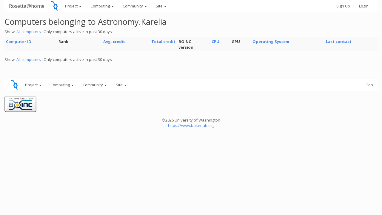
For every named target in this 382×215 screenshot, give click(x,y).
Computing (102, 6)
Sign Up (343, 6)
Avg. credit (114, 41)
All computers (28, 31)
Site (161, 6)
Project (73, 6)
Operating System (270, 41)
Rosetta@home (26, 5)
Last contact (339, 41)
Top (369, 84)
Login (364, 6)
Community (135, 6)
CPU (215, 41)
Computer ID (18, 41)
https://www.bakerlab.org (191, 125)
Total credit (163, 41)
